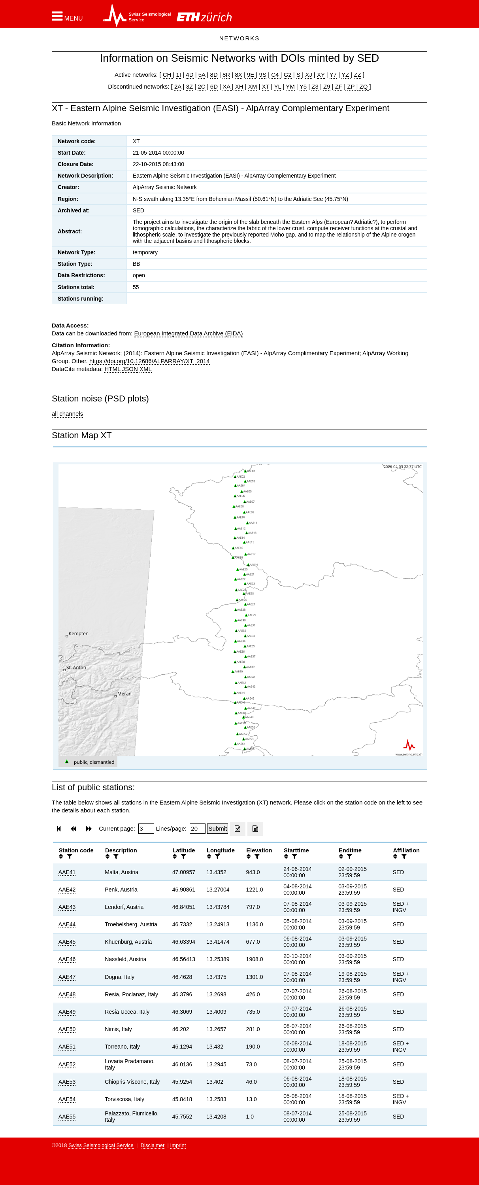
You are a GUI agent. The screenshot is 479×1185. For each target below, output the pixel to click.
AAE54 (67, 1099)
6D (214, 86)
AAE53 (67, 1082)
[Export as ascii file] (255, 829)
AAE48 (67, 994)
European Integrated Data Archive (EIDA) (188, 333)
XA (227, 86)
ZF (338, 86)
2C (201, 86)
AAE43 (67, 907)
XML (146, 368)
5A (202, 74)
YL (277, 86)
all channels (67, 413)
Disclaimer (153, 1145)
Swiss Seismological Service (101, 1145)
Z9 (326, 86)
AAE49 (67, 1012)
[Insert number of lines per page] (198, 828)
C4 (275, 74)
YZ (346, 74)
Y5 (303, 86)
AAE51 (67, 1046)
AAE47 (67, 977)
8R (226, 74)
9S (262, 74)
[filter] (68, 856)
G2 (288, 74)
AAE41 (67, 872)
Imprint (178, 1145)
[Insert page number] (146, 828)
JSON (130, 368)
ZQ (363, 86)
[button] (67, 16)
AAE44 (67, 924)
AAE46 (67, 959)
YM (290, 86)
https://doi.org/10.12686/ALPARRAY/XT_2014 (149, 361)
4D (189, 74)
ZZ (357, 74)
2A (177, 86)
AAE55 (67, 1116)
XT (266, 86)
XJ (308, 74)
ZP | (351, 86)
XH (238, 86)
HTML (112, 368)
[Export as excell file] (237, 829)
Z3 (315, 86)
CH (168, 74)
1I (178, 74)
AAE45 (67, 942)
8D (214, 74)
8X (238, 74)
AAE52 (67, 1064)
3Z (189, 86)
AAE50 (67, 1029)
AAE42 (67, 889)
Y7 (333, 74)
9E (250, 74)
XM (252, 86)
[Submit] (217, 828)
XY (321, 74)
